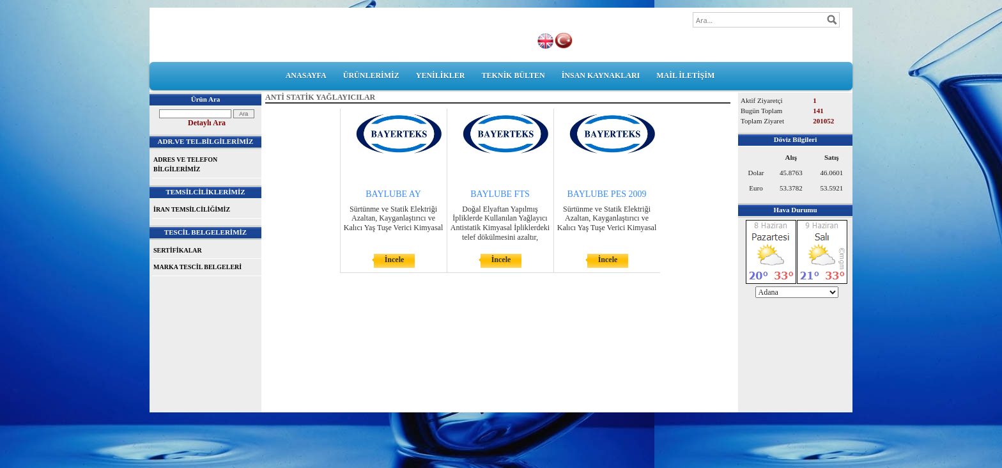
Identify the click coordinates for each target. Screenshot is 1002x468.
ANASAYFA (306, 75)
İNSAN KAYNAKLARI (601, 75)
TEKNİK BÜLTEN (512, 75)
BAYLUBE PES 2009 (607, 194)
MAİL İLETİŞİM (685, 75)
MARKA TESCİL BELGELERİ (197, 266)
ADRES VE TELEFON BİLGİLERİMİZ (185, 164)
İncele (395, 259)
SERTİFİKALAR (177, 250)
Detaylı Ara (207, 122)
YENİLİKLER (440, 75)
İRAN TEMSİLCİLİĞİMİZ (191, 209)
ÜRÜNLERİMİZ (371, 75)
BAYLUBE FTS (499, 194)
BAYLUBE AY (393, 194)
